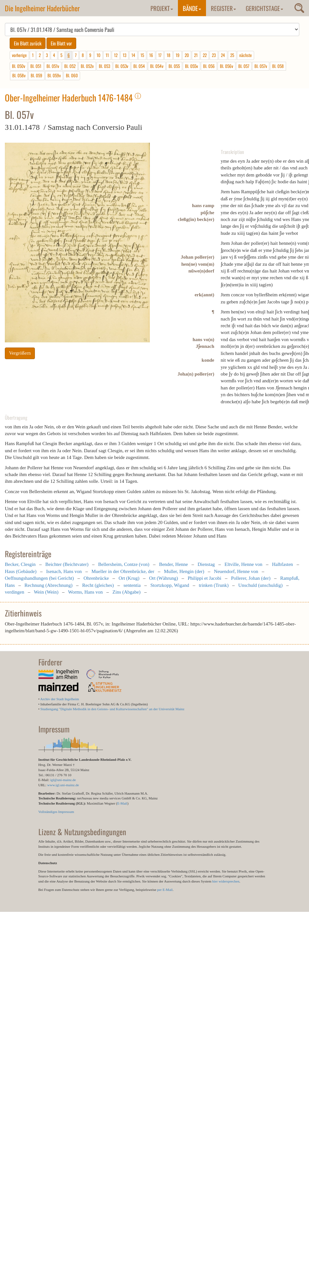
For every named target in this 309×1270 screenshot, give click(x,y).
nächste (245, 55)
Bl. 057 (243, 66)
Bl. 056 (209, 66)
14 (133, 55)
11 (107, 55)
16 (151, 55)
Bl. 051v (52, 66)
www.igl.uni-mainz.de (63, 785)
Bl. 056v (226, 66)
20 (187, 55)
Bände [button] (192, 8)
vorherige (19, 55)
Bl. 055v (191, 66)
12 (116, 55)
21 (196, 55)
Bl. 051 (35, 66)
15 (142, 55)
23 (214, 55)
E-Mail (122, 803)
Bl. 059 (36, 75)
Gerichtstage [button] (264, 8)
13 (124, 55)
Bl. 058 (278, 66)
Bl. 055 (174, 66)
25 (232, 55)
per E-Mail (165, 890)
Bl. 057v (260, 66)
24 (223, 55)
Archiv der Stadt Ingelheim (59, 699)
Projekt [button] (161, 8)
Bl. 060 (72, 75)
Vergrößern (20, 353)
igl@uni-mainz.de (63, 780)
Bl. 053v (121, 66)
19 (178, 55)
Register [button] (223, 8)
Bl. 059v (54, 75)
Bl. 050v (18, 66)
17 (159, 55)
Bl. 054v (156, 66)
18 (168, 55)
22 (205, 55)
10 (98, 55)
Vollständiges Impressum (56, 812)
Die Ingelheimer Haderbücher (42, 8)
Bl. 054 (139, 66)
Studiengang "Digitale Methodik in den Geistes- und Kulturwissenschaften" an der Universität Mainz (112, 709)
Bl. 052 (70, 66)
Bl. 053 (104, 66)
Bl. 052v (87, 66)
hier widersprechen (225, 881)
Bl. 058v (19, 75)
